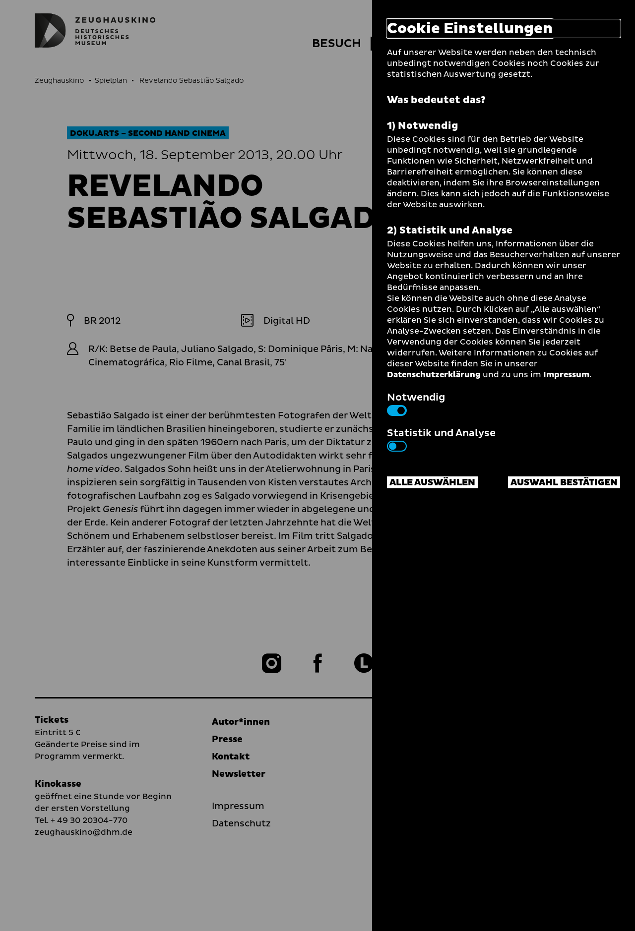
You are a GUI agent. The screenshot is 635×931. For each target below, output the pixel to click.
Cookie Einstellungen (470, 28)
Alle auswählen (432, 482)
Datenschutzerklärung (434, 375)
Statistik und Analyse (441, 439)
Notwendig (416, 403)
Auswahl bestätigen (564, 482)
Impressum (566, 375)
